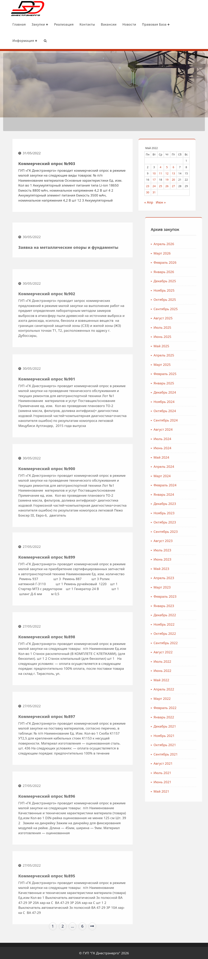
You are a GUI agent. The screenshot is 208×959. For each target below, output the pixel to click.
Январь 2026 (193, 271)
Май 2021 (190, 790)
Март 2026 (191, 252)
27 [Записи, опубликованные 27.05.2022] (175, 185)
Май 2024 (190, 456)
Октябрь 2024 (194, 410)
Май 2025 (190, 345)
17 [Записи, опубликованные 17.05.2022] (156, 179)
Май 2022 (190, 679)
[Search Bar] (38, 40)
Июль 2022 (192, 661)
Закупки (33, 24)
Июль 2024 (192, 438)
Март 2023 (191, 586)
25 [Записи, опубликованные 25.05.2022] (162, 185)
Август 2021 (192, 763)
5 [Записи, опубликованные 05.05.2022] (169, 166)
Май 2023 (190, 568)
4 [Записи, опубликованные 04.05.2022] (162, 166)
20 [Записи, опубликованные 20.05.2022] (175, 179)
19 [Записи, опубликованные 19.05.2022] (168, 179)
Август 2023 (192, 540)
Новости (122, 24)
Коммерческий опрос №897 (46, 753)
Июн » (163, 201)
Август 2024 (192, 429)
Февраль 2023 (194, 596)
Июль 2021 (192, 772)
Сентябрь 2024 (195, 419)
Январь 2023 (193, 605)
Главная (12, 24)
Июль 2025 (192, 327)
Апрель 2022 (193, 689)
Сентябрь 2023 (195, 531)
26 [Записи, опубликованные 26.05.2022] (168, 185)
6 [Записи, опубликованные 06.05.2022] (175, 166)
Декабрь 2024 (194, 392)
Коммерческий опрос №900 (46, 510)
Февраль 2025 (194, 373)
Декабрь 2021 (194, 726)
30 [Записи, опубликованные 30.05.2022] (149, 192)
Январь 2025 (193, 382)
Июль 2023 (192, 549)
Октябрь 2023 (194, 522)
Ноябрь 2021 (193, 735)
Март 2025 (191, 364)
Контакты (80, 24)
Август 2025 (192, 317)
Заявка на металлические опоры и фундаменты (68, 264)
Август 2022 (192, 651)
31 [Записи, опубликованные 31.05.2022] (156, 192)
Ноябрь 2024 (193, 401)
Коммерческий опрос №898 (46, 673)
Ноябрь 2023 (193, 512)
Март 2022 (191, 698)
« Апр (150, 201)
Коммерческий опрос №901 (46, 421)
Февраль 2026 (194, 262)
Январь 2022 (193, 716)
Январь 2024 (193, 494)
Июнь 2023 (192, 559)
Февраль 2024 (194, 484)
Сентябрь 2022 (195, 642)
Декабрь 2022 (194, 614)
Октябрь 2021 (194, 744)
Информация (17, 40)
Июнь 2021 (192, 781)
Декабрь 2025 (194, 280)
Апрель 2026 (193, 243)
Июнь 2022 (192, 670)
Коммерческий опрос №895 (46, 912)
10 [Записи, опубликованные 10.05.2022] (156, 173)
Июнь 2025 (192, 336)
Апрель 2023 (193, 577)
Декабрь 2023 (194, 503)
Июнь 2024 (192, 447)
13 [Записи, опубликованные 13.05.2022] (175, 173)
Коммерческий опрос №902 (46, 333)
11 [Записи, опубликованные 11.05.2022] (162, 173)
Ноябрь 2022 (193, 623)
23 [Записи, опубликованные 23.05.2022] (149, 185)
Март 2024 (191, 475)
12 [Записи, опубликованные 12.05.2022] (168, 173)
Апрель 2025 (193, 355)
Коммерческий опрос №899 (46, 594)
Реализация (57, 24)
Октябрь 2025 (194, 299)
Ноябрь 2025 (193, 290)
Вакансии (101, 24)
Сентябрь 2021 (195, 753)
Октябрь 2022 (194, 633)
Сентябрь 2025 (195, 308)
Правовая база (149, 24)
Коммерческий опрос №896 (46, 833)
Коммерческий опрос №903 (46, 165)
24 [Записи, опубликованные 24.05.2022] (156, 185)
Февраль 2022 (194, 707)
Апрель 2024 (193, 466)
